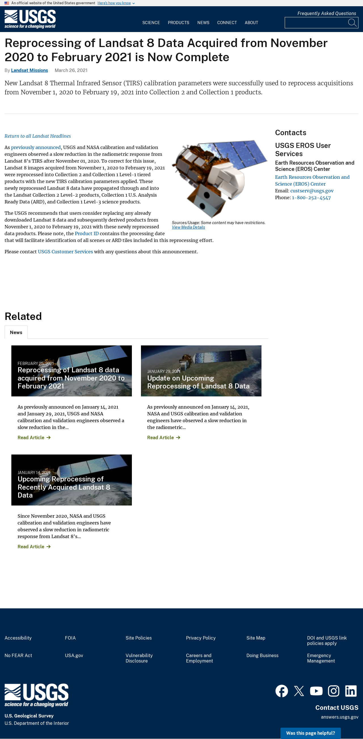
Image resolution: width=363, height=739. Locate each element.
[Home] (30, 27)
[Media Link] (220, 179)
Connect (227, 22)
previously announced (36, 147)
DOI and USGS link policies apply (327, 641)
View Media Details (188, 227)
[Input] (321, 22)
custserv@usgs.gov (312, 191)
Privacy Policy (201, 638)
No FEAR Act (18, 655)
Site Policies (139, 638)
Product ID (87, 233)
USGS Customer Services (65, 251)
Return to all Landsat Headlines (38, 136)
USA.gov (74, 655)
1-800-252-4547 (311, 197)
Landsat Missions (29, 70)
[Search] (352, 22)
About (251, 22)
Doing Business (262, 655)
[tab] (16, 332)
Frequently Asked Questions (326, 13)
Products (178, 22)
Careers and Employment (199, 658)
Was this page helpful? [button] (310, 733)
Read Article (31, 437)
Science (151, 22)
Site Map (255, 638)
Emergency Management (321, 658)
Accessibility (18, 638)
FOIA (70, 638)
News (203, 22)
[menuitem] (151, 19)
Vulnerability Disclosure (139, 658)
